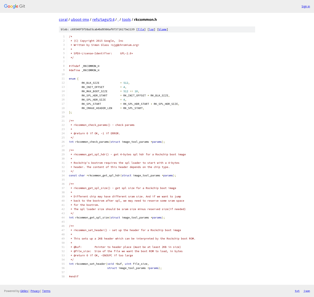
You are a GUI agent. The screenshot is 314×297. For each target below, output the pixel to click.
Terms (46, 291)
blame (163, 29)
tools (126, 19)
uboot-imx (80, 19)
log (151, 29)
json (307, 291)
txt (297, 291)
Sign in (306, 6)
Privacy (35, 291)
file (141, 29)
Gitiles (24, 291)
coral (63, 19)
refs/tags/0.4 (103, 19)
